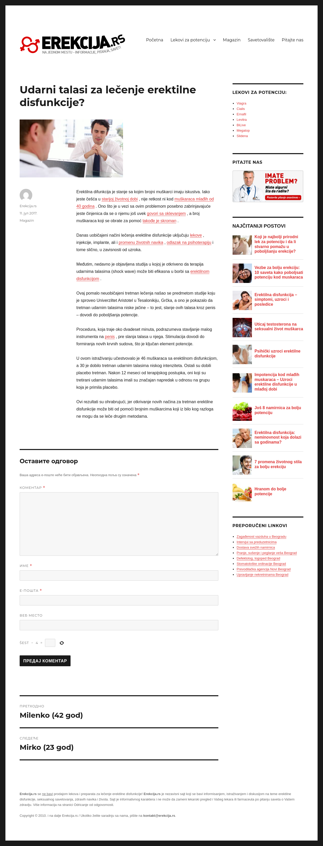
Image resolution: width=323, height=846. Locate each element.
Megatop (243, 130)
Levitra (242, 120)
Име (26, 566)
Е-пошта (31, 590)
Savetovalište (261, 40)
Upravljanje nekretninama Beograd (262, 575)
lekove (196, 235)
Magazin (232, 40)
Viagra (241, 103)
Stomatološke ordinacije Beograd (261, 564)
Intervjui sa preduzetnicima (257, 542)
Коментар (32, 487)
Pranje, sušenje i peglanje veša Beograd (267, 553)
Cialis (241, 109)
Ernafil (241, 114)
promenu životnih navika (141, 242)
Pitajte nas (292, 40)
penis (110, 336)
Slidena (242, 136)
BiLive (241, 125)
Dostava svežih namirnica (256, 547)
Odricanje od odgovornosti (93, 805)
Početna (154, 40)
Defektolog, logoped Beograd (258, 558)
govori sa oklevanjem (166, 213)
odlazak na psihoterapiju (189, 242)
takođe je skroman (159, 221)
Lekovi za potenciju (190, 40)
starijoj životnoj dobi (120, 199)
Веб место (31, 615)
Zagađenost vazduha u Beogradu (261, 536)
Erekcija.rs (28, 206)
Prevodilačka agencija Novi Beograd (264, 569)
